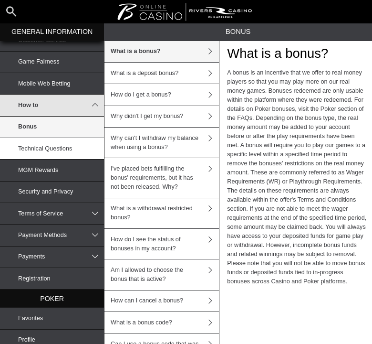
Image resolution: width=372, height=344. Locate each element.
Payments (61, 257)
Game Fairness (39, 61)
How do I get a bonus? (165, 94)
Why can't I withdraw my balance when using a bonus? (165, 143)
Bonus (27, 126)
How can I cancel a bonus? (165, 301)
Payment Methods (61, 235)
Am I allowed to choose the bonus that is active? (165, 274)
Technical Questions (45, 148)
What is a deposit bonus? (165, 73)
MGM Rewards (38, 170)
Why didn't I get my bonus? (165, 116)
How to (61, 105)
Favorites (30, 318)
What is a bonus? (165, 51)
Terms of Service (61, 213)
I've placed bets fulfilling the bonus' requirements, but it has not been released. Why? (165, 177)
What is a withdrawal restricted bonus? (165, 213)
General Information (52, 31)
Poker (52, 298)
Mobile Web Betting (44, 83)
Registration (34, 278)
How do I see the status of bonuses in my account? (165, 244)
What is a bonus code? (165, 322)
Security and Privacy (45, 191)
